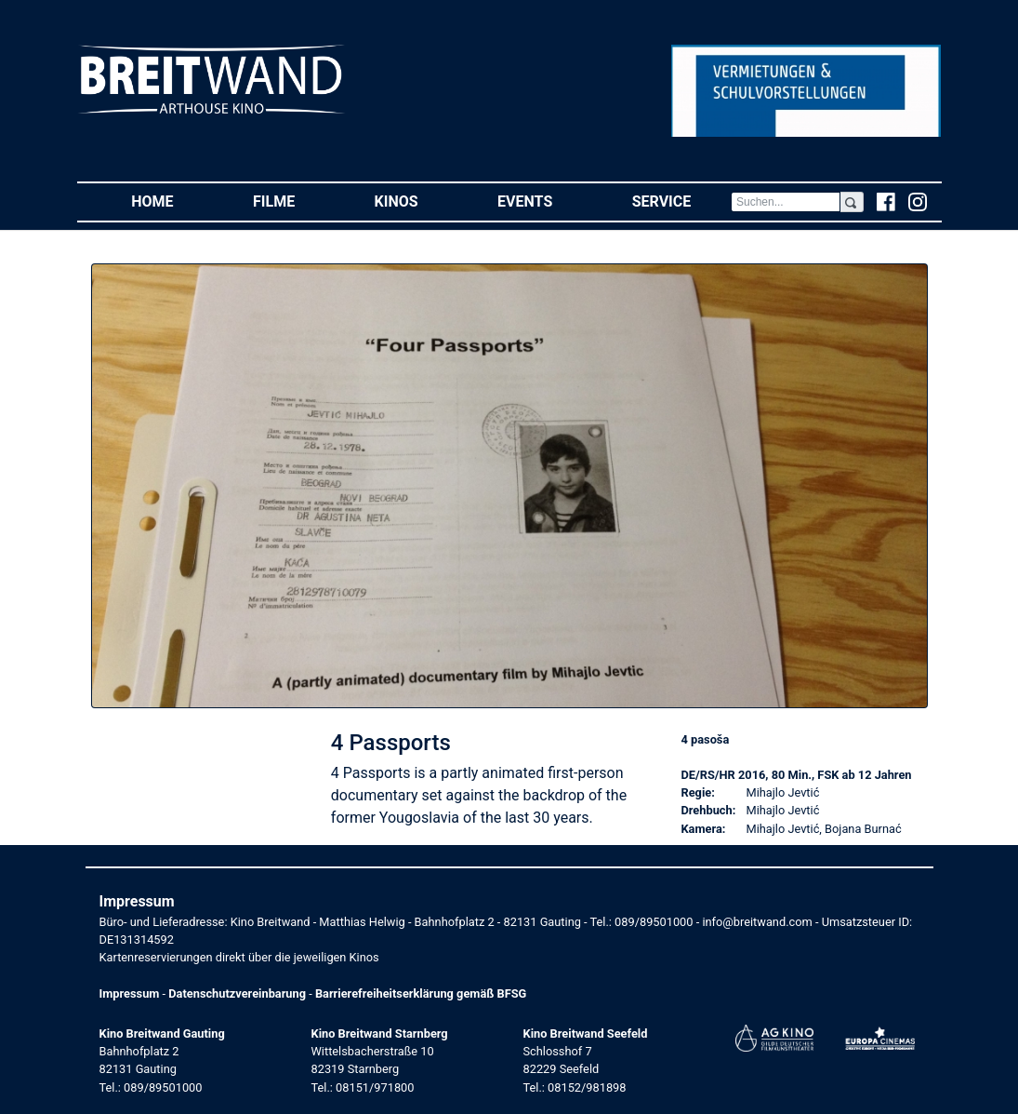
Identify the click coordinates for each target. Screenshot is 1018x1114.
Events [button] (544, 200)
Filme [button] (294, 200)
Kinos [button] (416, 200)
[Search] (785, 202)
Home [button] (172, 200)
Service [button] (681, 200)
